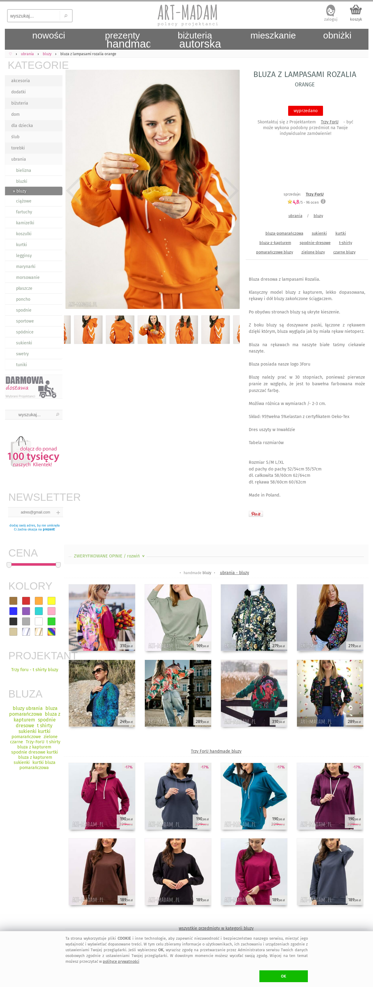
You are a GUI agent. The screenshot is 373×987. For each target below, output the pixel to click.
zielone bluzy (313, 252)
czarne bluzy (344, 252)
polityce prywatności (121, 961)
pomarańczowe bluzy (274, 252)
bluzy (318, 215)
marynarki (25, 266)
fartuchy (24, 212)
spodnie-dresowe (315, 242)
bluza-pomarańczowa (284, 233)
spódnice (25, 332)
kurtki (21, 244)
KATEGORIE (35, 65)
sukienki (24, 343)
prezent (48, 529)
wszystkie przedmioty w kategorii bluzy (216, 928)
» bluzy (19, 191)
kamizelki (25, 223)
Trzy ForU (329, 122)
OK (283, 976)
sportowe (25, 321)
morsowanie (28, 277)
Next (230, 190)
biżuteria (19, 103)
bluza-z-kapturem (275, 242)
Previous (74, 190)
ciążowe (24, 201)
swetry (22, 353)
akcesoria (20, 80)
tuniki (21, 364)
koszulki (24, 233)
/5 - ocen (303, 202)
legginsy (24, 255)
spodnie (24, 310)
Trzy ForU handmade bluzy (216, 751)
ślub (15, 136)
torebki (18, 148)
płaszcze (24, 288)
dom (15, 114)
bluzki (21, 181)
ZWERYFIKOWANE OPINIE (110, 556)
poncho (23, 299)
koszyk (356, 19)
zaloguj (331, 19)
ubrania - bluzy (234, 572)
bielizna (23, 170)
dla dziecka (22, 125)
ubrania (18, 159)
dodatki (18, 92)
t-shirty (345, 242)
